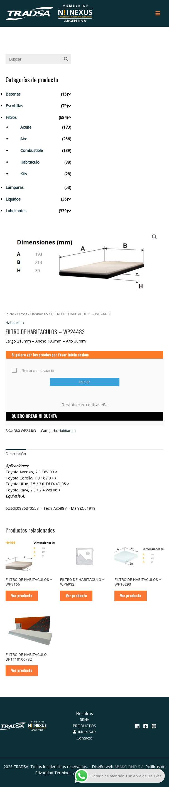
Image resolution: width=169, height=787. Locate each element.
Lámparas (15, 187)
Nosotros (84, 713)
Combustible (31, 150)
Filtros (11, 117)
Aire (23, 138)
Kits (23, 173)
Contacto (84, 738)
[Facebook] (145, 726)
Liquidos (13, 199)
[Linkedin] (137, 726)
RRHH (84, 719)
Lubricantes (16, 210)
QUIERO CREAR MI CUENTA (34, 416)
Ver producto (21, 595)
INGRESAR (84, 731)
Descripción (16, 453)
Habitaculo (30, 162)
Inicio (10, 314)
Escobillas (14, 105)
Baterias (13, 94)
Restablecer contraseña (84, 404)
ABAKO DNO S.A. (129, 766)
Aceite (25, 127)
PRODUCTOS (84, 725)
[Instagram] (153, 726)
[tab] (16, 454)
